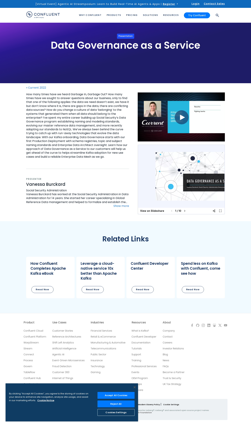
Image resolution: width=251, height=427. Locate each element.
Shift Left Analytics (63, 342)
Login (196, 3)
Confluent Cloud (33, 330)
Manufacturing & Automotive (108, 342)
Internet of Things (62, 378)
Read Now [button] (42, 289)
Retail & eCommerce (103, 336)
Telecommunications (103, 348)
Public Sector (98, 354)
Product (29, 322)
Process (28, 360)
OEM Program (140, 378)
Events (135, 372)
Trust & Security (172, 378)
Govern (28, 366)
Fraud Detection (61, 366)
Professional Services (144, 366)
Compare (137, 390)
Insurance (97, 360)
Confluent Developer (144, 336)
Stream (28, 348)
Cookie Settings (171, 404)
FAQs (166, 366)
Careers (167, 342)
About (167, 322)
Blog (165, 354)
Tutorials (137, 348)
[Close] (135, 387)
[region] (72, 402)
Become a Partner (173, 372)
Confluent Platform (35, 336)
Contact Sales (214, 3)
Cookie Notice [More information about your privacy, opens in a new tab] (45, 400)
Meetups (137, 384)
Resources (139, 322)
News (166, 360)
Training (136, 360)
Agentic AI (58, 354)
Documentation (141, 342)
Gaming (95, 372)
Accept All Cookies (116, 395)
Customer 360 (60, 372)
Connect (29, 354)
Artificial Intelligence (64, 348)
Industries (97, 322)
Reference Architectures (66, 336)
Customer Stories (62, 330)
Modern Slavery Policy (149, 404)
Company (169, 330)
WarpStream (31, 342)
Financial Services (101, 330)
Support (136, 354)
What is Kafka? (140, 330)
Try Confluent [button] (197, 15)
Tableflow (29, 372)
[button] (50, 277)
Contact (168, 336)
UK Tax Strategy (172, 384)
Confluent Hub (32, 378)
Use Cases (59, 322)
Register (169, 4)
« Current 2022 (36, 88)
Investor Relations (173, 348)
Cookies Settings (115, 412)
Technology (98, 366)
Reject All (115, 404)
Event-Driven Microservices (68, 360)
